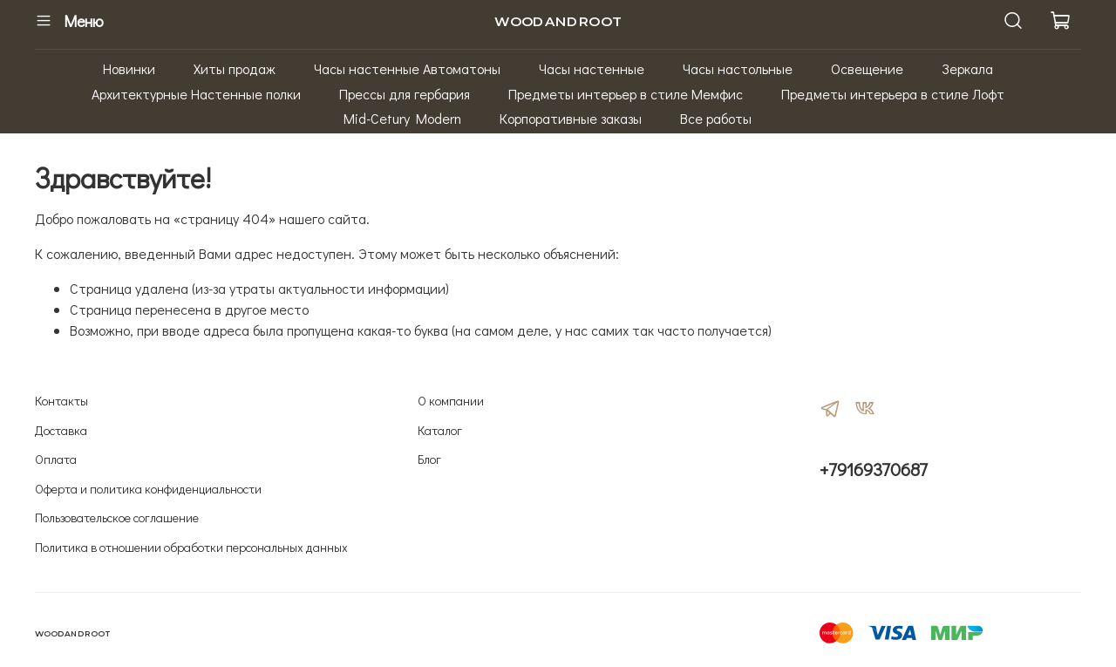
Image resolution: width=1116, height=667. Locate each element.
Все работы (716, 118)
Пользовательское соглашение (117, 517)
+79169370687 (874, 469)
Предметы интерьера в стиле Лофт (892, 94)
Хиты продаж (235, 68)
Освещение (867, 68)
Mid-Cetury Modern (402, 118)
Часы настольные (738, 68)
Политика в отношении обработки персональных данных (191, 547)
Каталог (440, 430)
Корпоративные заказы (571, 118)
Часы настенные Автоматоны (407, 68)
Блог (429, 459)
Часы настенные (591, 68)
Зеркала (967, 68)
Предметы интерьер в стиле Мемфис (625, 94)
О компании (451, 400)
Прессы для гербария (404, 94)
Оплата (56, 459)
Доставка (61, 430)
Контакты (61, 400)
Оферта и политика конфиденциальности (148, 488)
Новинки (129, 68)
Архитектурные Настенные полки (196, 94)
